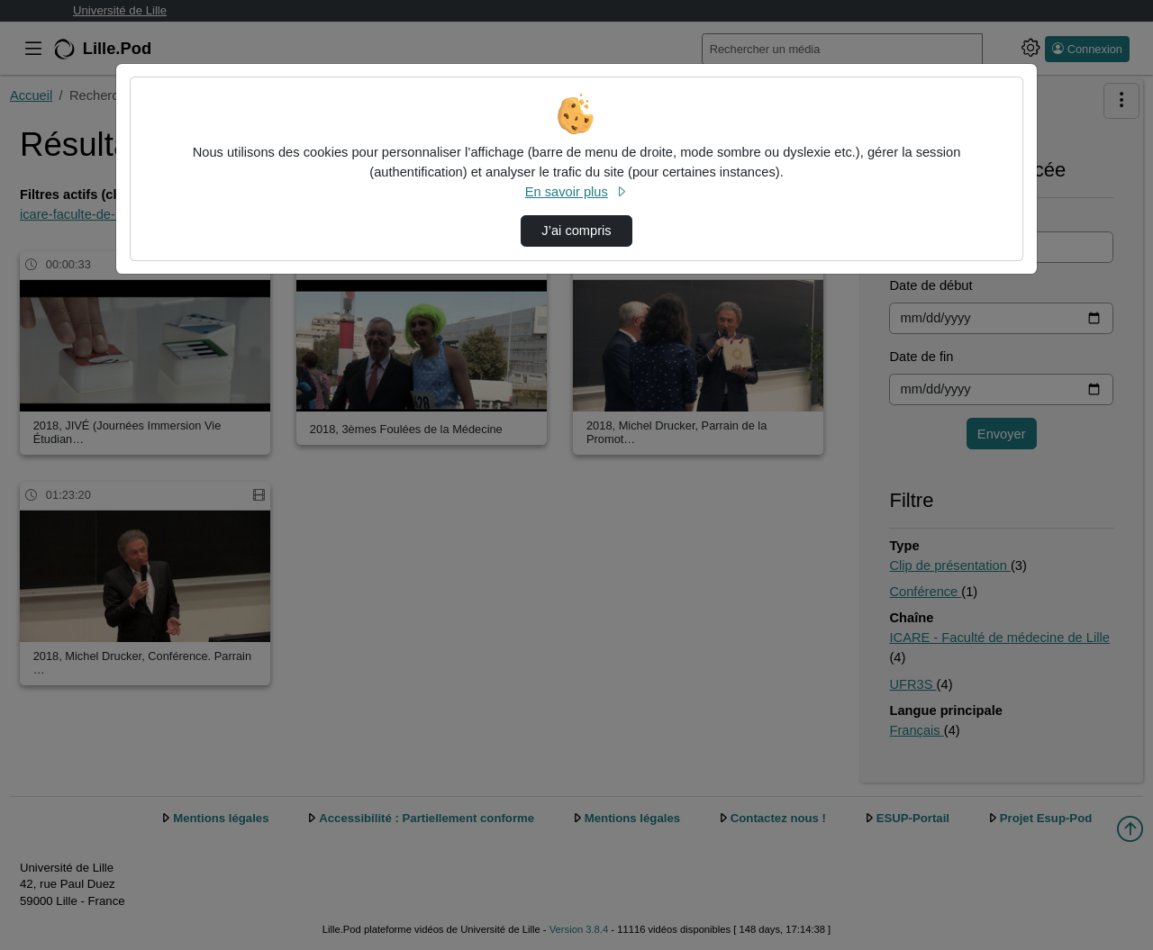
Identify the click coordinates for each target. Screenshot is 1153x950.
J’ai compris (576, 230)
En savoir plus (576, 192)
